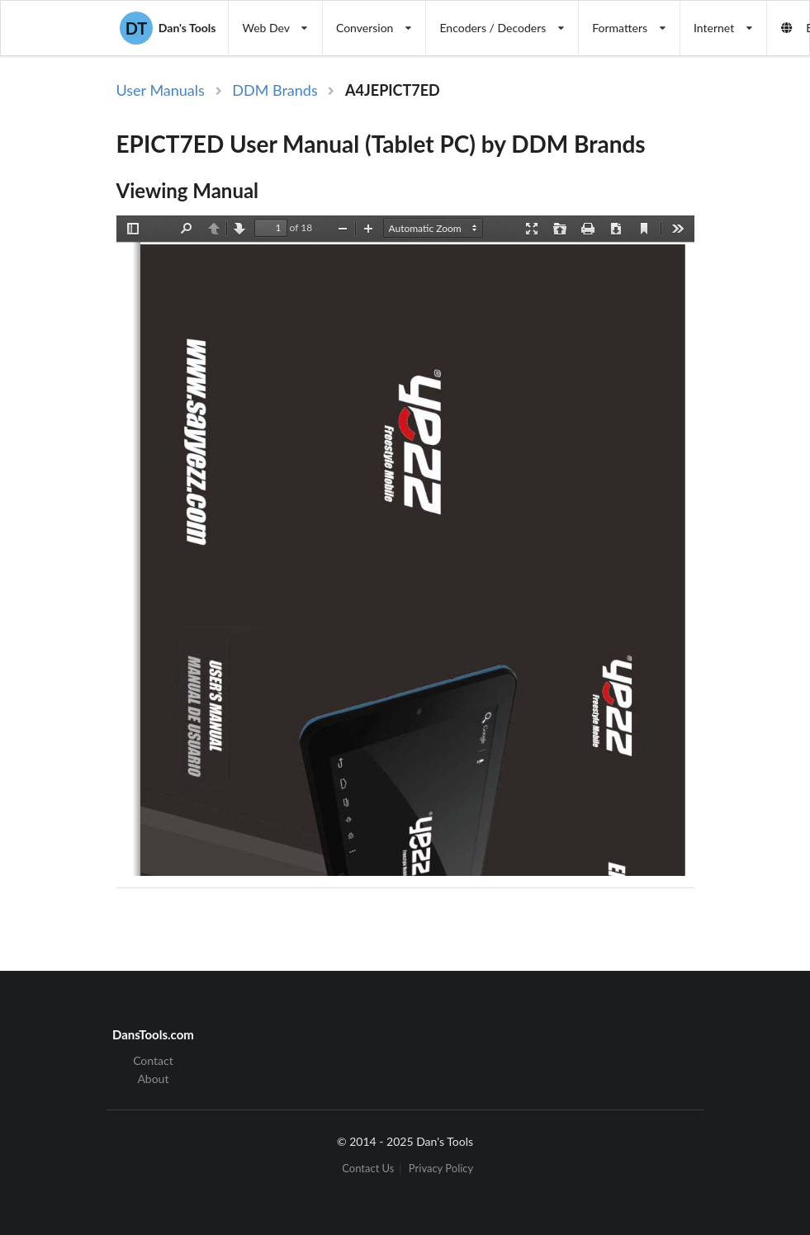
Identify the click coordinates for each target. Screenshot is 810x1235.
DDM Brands (274, 90)
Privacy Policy (441, 1168)
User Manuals (160, 90)
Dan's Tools (168, 28)
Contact (153, 1060)
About (152, 1079)
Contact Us (368, 1168)
